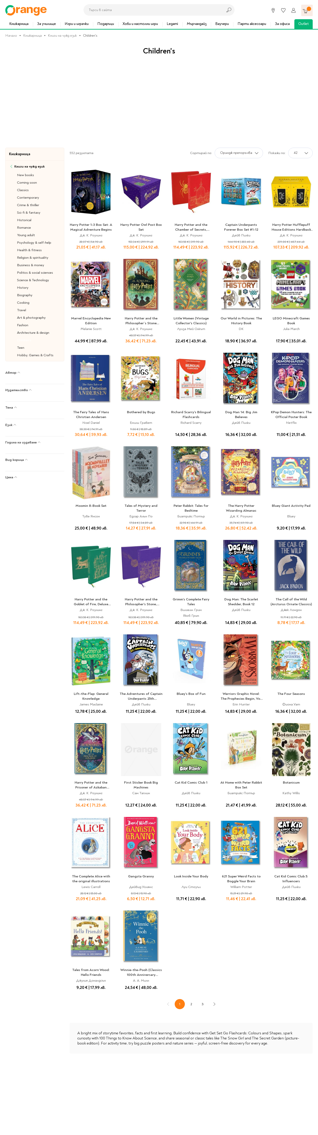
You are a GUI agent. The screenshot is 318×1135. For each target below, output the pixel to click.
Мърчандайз (197, 23)
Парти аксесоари (252, 23)
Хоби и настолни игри (140, 23)
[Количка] (307, 10)
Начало (11, 35)
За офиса (282, 23)
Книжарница (18, 23)
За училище (46, 23)
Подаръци (105, 23)
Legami (172, 23)
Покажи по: (277, 153)
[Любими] (283, 10)
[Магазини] (273, 10)
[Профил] (293, 10)
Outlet (303, 23)
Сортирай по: (201, 153)
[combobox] (152, 10)
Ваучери (222, 23)
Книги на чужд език (62, 35)
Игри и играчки (77, 23)
